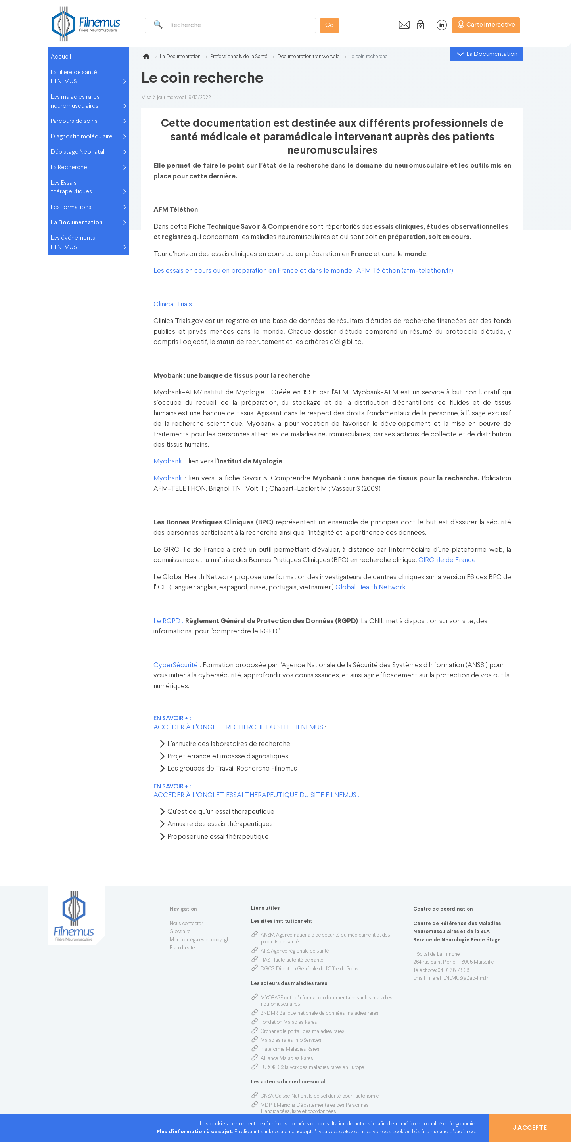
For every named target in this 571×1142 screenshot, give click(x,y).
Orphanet (271, 1031)
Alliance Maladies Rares (287, 1058)
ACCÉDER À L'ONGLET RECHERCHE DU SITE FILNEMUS (238, 727)
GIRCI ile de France (447, 560)
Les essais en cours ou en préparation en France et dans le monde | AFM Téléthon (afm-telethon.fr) (303, 271)
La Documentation (76, 223)
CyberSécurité (176, 665)
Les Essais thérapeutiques (71, 187)
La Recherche (69, 167)
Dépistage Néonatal (77, 152)
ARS (265, 951)
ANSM (267, 935)
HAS (265, 960)
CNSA (267, 1096)
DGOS (267, 969)
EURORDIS (272, 1067)
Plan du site (182, 948)
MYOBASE (272, 998)
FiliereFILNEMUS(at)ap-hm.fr (457, 978)
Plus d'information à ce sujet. (195, 1131)
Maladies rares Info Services (291, 1040)
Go (329, 25)
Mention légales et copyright (200, 940)
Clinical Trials (173, 304)
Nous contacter (186, 924)
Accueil (61, 57)
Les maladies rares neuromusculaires (75, 101)
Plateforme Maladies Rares (290, 1049)
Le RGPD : (169, 621)
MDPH (268, 1105)
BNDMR (269, 1013)
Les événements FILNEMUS (73, 242)
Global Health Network (370, 587)
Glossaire (180, 932)
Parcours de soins (74, 121)
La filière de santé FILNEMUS (74, 77)
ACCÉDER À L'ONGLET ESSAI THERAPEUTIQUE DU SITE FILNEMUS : (256, 795)
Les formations (71, 207)
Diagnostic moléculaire (82, 137)
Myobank (167, 461)
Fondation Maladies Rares (289, 1022)
